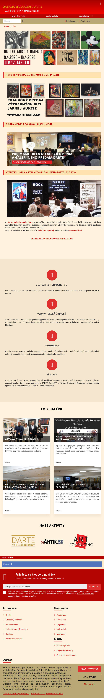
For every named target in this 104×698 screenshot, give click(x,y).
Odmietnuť (89, 677)
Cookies (9, 634)
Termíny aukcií (12, 624)
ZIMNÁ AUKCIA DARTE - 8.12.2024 (21, 438)
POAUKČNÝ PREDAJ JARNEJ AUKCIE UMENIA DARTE (33, 75)
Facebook (7, 564)
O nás (8, 615)
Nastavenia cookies (14, 638)
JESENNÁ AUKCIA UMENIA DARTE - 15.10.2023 (72, 485)
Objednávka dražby (65, 650)
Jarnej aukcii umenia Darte (20, 222)
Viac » (7, 462)
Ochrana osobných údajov (17, 629)
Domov (6, 27)
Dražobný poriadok (14, 619)
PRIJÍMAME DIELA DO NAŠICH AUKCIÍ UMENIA (29, 124)
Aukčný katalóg (18, 16)
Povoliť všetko (89, 669)
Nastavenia (89, 684)
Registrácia (85, 21)
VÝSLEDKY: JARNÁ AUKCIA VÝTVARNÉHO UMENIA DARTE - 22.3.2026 (42, 172)
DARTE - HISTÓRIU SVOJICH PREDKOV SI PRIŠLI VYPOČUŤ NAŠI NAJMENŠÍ (24, 485)
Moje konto (61, 624)
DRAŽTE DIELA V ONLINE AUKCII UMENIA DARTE (52, 239)
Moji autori (61, 634)
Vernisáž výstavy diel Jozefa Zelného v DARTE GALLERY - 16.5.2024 (74, 437)
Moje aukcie (62, 629)
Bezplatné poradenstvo (66, 655)
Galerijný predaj (85, 16)
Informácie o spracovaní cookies (47, 693)
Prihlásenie (70, 21)
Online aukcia (52, 16)
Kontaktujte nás (63, 645)
